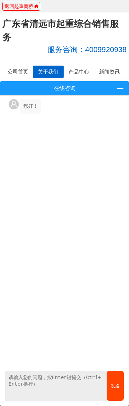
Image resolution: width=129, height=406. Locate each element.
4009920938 (87, 49)
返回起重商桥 (21, 6)
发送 (115, 385)
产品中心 (78, 72)
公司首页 (18, 72)
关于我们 (48, 72)
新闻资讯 (109, 72)
